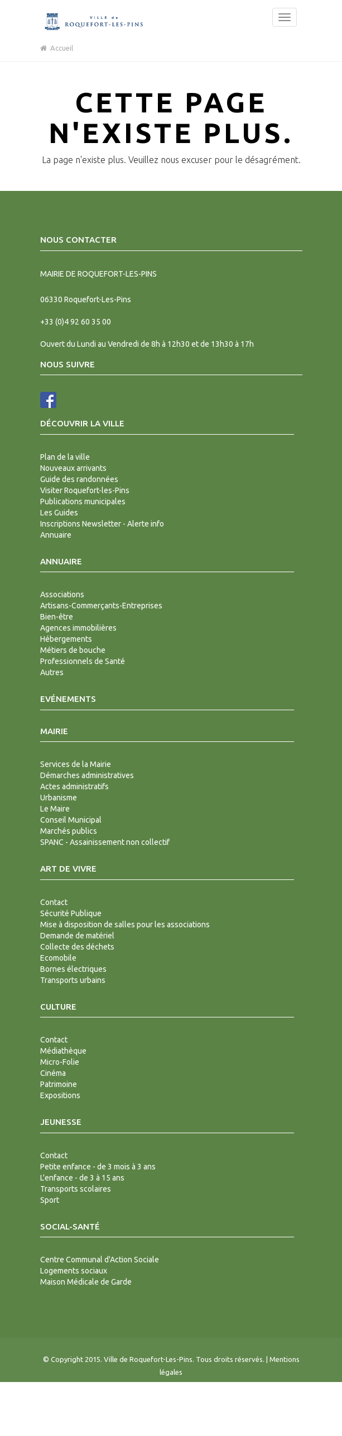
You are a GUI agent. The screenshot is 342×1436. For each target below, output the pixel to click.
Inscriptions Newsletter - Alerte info (102, 523)
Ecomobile (58, 957)
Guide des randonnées (79, 479)
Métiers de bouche (72, 650)
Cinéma (53, 1073)
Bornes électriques (73, 969)
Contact (54, 902)
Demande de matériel (77, 935)
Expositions (60, 1095)
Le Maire (55, 808)
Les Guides (59, 512)
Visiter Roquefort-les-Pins (84, 490)
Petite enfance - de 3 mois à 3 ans (98, 1166)
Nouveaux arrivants (73, 468)
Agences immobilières (78, 627)
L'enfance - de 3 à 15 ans (82, 1177)
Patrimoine (58, 1084)
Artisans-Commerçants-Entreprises (101, 605)
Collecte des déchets (77, 946)
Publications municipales (83, 501)
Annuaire (55, 534)
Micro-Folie (59, 1062)
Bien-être (56, 616)
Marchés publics (68, 831)
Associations (62, 594)
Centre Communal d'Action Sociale (99, 1259)
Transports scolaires (75, 1188)
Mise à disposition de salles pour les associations (125, 924)
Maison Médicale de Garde (86, 1281)
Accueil (56, 48)
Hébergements (66, 639)
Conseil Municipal (71, 819)
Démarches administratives (87, 775)
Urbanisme (58, 797)
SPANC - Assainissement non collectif (105, 842)
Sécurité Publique (71, 913)
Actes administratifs (74, 786)
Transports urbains (72, 980)
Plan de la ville (65, 457)
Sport (49, 1200)
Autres (52, 672)
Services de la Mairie (75, 764)
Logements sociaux (73, 1270)
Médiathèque (63, 1050)
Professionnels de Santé (82, 661)
